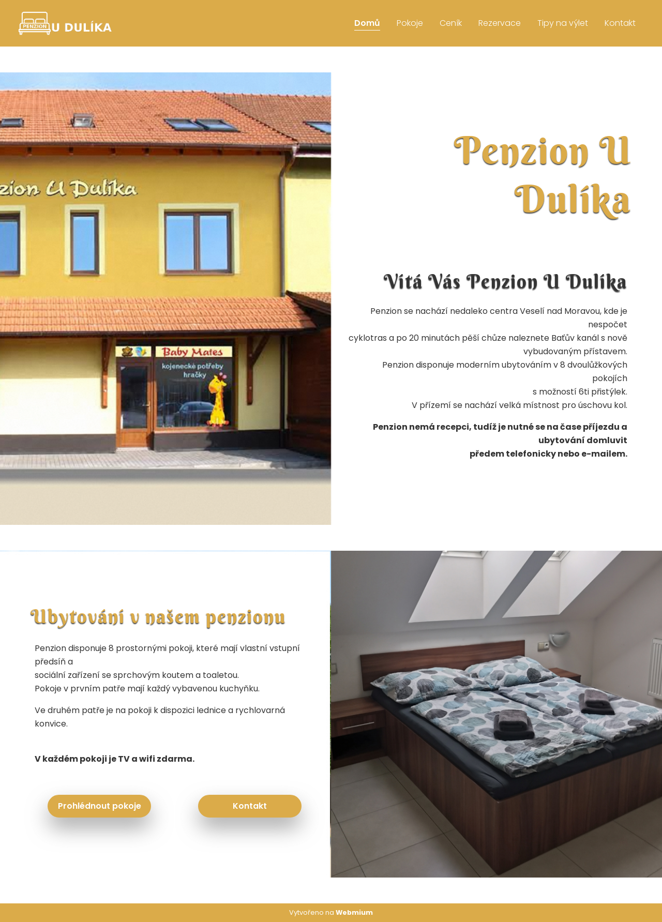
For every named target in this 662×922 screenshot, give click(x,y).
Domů (367, 23)
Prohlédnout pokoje (99, 806)
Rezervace (499, 23)
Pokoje (410, 23)
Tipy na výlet (562, 23)
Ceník (451, 23)
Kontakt (620, 23)
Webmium (354, 912)
